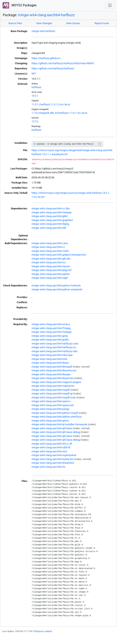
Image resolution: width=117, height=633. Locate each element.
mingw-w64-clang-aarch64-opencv (51, 401)
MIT (34, 73)
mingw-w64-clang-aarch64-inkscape (52, 355)
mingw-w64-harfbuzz (43, 31)
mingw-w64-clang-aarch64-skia (49, 451)
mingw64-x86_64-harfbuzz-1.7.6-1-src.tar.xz (63, 112)
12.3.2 (35, 121)
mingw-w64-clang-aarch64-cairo (50, 243)
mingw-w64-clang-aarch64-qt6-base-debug (56, 439)
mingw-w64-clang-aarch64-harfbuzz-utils (55, 351)
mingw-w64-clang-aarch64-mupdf (51, 389)
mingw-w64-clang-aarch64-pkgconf (52, 270)
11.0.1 (35, 104)
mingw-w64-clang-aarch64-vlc (48, 466)
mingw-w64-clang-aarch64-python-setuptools (57, 289)
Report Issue (102, 23)
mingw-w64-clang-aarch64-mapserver (53, 385)
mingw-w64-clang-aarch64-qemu (50, 420)
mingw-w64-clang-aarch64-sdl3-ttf (51, 447)
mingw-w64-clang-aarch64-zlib (49, 227)
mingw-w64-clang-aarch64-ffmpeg (51, 328)
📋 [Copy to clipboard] (99, 144)
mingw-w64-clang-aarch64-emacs (51, 324)
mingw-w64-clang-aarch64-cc (48, 246)
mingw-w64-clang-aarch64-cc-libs (51, 208)
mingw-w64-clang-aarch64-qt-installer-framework (59, 424)
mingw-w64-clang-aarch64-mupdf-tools (54, 397)
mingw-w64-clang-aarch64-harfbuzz (46, 15)
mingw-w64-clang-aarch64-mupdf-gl (52, 393)
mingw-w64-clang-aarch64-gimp (50, 335)
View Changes (44, 23)
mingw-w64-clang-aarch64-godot (50, 339)
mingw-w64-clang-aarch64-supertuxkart (54, 455)
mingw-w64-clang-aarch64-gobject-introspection (59, 254)
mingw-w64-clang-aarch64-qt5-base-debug (56, 432)
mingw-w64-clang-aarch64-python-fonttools (56, 285)
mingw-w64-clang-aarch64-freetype (52, 212)
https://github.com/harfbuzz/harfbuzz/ (53, 68)
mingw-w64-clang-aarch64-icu (49, 262)
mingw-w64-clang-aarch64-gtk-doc (51, 258)
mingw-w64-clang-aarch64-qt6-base (52, 436)
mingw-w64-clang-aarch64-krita (49, 358)
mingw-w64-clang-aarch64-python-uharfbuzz (57, 416)
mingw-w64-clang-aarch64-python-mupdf (55, 412)
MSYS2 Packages (19, 5)
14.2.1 (35, 95)
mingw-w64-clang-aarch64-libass (50, 362)
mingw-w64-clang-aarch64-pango (50, 408)
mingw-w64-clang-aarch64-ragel (50, 277)
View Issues (73, 23)
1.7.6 (34, 112)
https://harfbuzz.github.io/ (46, 58)
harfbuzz (36, 87)
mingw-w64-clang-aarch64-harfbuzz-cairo (55, 343)
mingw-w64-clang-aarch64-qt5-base (52, 428)
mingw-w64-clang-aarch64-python (51, 274)
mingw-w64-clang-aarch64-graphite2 (52, 220)
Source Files (15, 23)
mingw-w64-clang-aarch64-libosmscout (54, 370)
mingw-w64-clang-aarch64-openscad (52, 405)
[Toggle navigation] (109, 5)
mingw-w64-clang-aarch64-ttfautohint (53, 462)
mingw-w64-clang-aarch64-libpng (50, 223)
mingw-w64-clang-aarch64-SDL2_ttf (52, 443)
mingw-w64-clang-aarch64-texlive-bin (53, 459)
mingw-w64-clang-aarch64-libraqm (51, 374)
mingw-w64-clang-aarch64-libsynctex (53, 378)
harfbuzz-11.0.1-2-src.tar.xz (55, 104)
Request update (43, 631)
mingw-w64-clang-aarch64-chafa (50, 250)
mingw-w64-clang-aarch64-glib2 (50, 216)
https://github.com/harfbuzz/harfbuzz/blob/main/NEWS (63, 63)
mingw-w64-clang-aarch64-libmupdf (52, 366)
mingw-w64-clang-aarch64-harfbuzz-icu (54, 347)
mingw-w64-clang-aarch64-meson (51, 266)
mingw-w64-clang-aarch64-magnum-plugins (56, 382)
